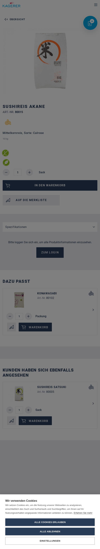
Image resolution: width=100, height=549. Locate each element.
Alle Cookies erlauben (50, 522)
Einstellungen (50, 541)
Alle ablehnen (50, 531)
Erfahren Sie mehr (83, 513)
